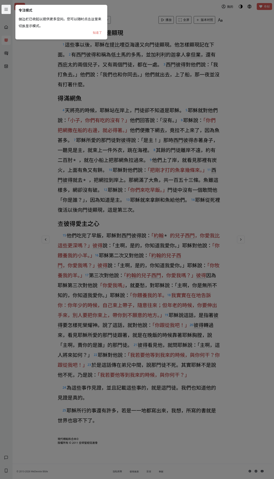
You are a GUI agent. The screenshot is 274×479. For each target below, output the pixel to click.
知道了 (97, 32)
